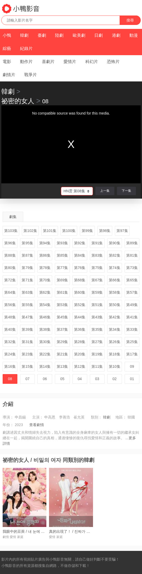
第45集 (62, 317)
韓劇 (24, 35)
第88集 (10, 255)
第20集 (80, 354)
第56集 (10, 305)
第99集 (87, 231)
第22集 (45, 354)
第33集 (132, 329)
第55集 (27, 305)
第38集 (45, 329)
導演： (8, 417)
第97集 (122, 231)
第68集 (80, 280)
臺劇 (42, 35)
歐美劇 (79, 35)
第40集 (10, 329)
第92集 (80, 243)
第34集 (114, 329)
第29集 (62, 342)
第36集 (80, 329)
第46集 (45, 317)
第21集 (62, 354)
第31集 (27, 342)
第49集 (132, 305)
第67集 (97, 280)
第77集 (62, 268)
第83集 (97, 255)
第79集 (27, 268)
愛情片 (69, 61)
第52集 (80, 305)
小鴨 (7, 35)
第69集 (62, 280)
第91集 (97, 243)
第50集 (114, 305)
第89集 (132, 243)
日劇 (98, 35)
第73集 (132, 268)
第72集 (10, 280)
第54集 (45, 305)
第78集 (45, 268)
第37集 (62, 329)
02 (114, 379)
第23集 (27, 354)
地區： (120, 417)
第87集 (27, 255)
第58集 (114, 292)
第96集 (10, 243)
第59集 (97, 292)
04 (80, 379)
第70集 (45, 280)
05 (62, 379)
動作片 (26, 61)
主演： (37, 417)
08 (10, 379)
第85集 (62, 255)
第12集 (80, 366)
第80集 (10, 268)
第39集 (27, 329)
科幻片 (91, 61)
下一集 (126, 191)
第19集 (97, 354)
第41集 (132, 317)
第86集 (45, 255)
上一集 (105, 191)
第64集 (10, 292)
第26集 (114, 342)
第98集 (105, 231)
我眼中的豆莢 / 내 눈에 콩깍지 (27, 531)
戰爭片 (30, 75)
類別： (96, 417)
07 (27, 379)
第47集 (27, 317)
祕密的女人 (17, 101)
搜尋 (130, 20)
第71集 (27, 280)
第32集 (10, 342)
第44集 (80, 317)
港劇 (116, 35)
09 (132, 366)
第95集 (27, 243)
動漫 (133, 35)
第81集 (132, 255)
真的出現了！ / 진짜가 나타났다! (75, 531)
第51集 (97, 305)
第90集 (114, 243)
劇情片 (9, 75)
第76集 (80, 268)
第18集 (114, 354)
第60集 (80, 292)
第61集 (62, 292)
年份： (8, 425)
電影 (7, 61)
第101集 (49, 231)
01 (132, 379)
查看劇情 (36, 425)
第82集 (114, 255)
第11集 (97, 366)
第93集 (62, 243)
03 (97, 379)
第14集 (45, 366)
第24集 (10, 354)
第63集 (27, 292)
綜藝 (7, 48)
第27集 (97, 342)
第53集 (62, 305)
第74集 (114, 268)
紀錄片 (26, 48)
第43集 (97, 317)
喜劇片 (48, 61)
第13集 (62, 366)
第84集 (80, 255)
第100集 (69, 231)
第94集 (45, 243)
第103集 (11, 231)
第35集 (97, 329)
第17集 (132, 354)
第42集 (114, 317)
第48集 (10, 317)
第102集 (30, 231)
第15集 (27, 366)
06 (45, 379)
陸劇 (59, 35)
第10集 (114, 366)
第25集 (132, 342)
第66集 (114, 280)
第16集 (10, 366)
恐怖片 (113, 61)
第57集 (132, 292)
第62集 (45, 292)
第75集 (97, 268)
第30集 (45, 342)
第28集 (80, 342)
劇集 (13, 217)
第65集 (132, 280)
